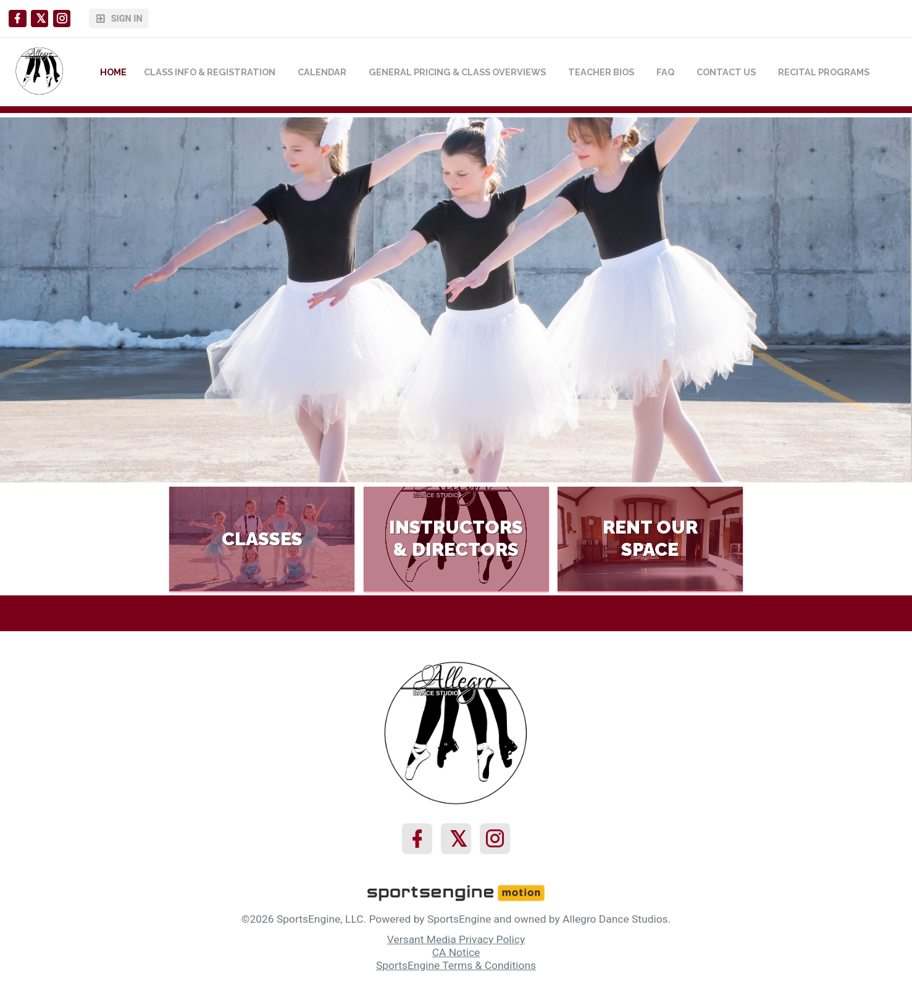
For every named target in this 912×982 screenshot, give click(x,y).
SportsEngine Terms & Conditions (456, 965)
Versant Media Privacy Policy (456, 939)
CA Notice (456, 952)
